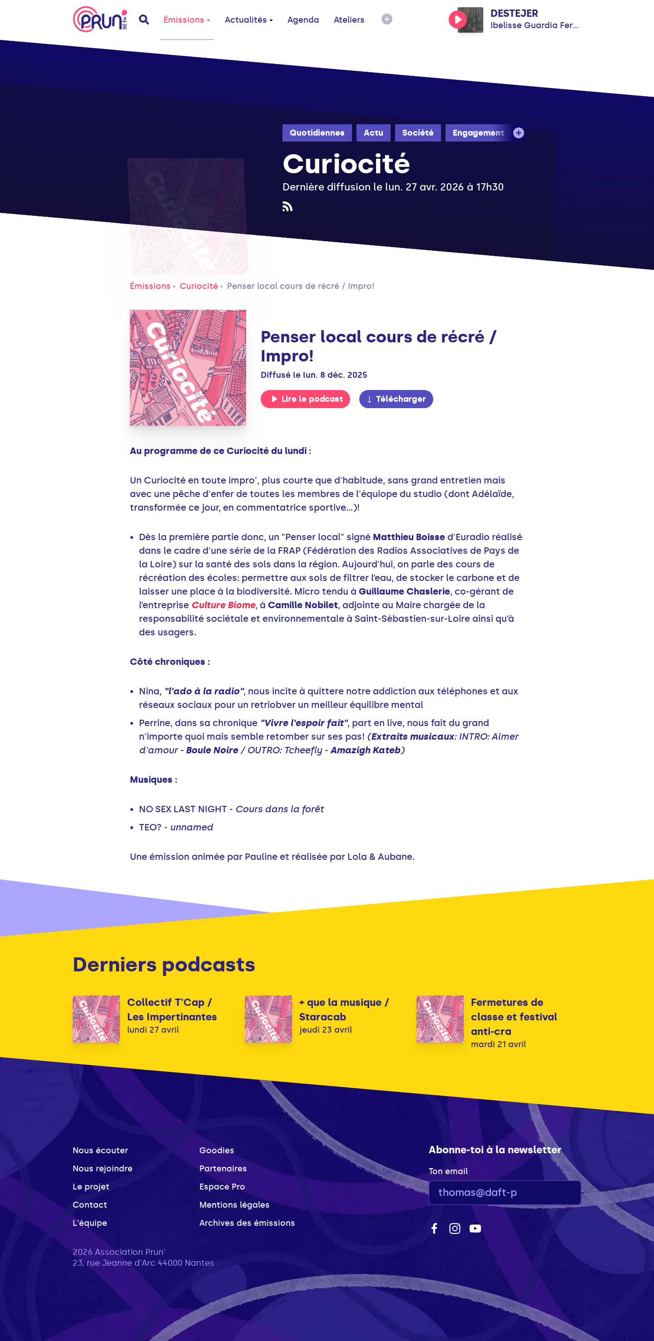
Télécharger (396, 399)
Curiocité (199, 286)
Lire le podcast (307, 399)
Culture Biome (223, 605)
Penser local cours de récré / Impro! (301, 286)
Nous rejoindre (103, 1169)
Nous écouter (100, 1151)
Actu (373, 133)
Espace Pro (222, 1187)
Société (418, 133)
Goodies (216, 1151)
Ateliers (349, 20)
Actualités (249, 20)
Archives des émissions (247, 1223)
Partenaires (223, 1169)
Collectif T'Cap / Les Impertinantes (172, 1009)
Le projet (91, 1187)
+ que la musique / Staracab (344, 1009)
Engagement (478, 133)
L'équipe (90, 1223)
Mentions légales (234, 1205)
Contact (90, 1205)
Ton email (448, 1171)
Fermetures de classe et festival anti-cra (514, 1017)
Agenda (303, 20)
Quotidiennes (317, 133)
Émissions (187, 20)
